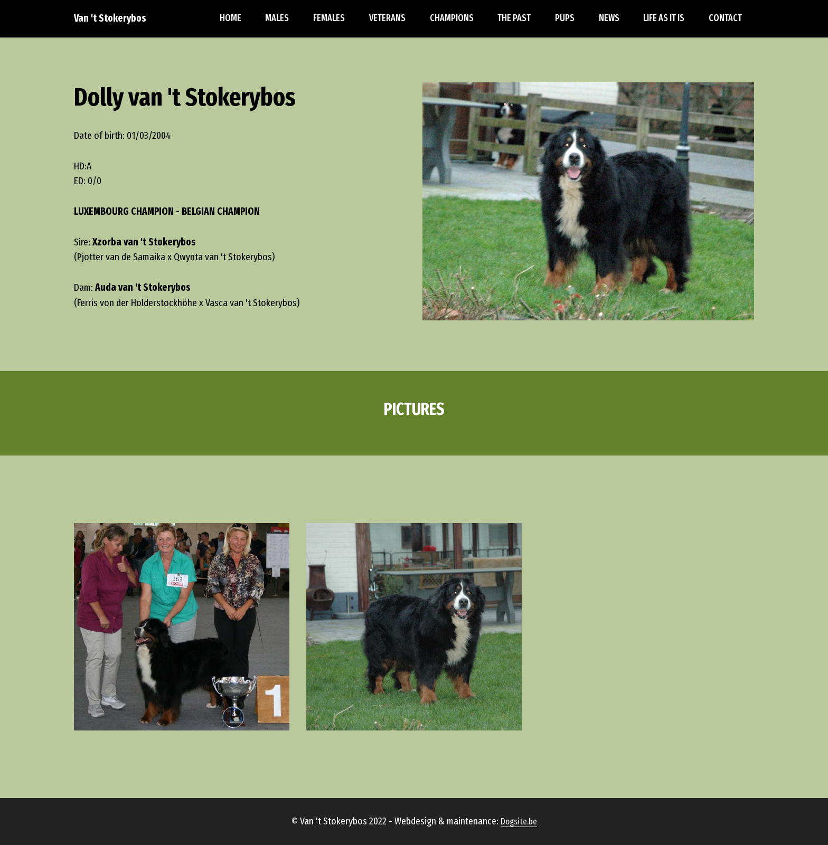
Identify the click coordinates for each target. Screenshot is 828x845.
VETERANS (387, 18)
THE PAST (514, 18)
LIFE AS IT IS (663, 18)
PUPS (565, 18)
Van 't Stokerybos (110, 18)
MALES (277, 18)
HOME (230, 18)
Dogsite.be (518, 837)
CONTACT (725, 18)
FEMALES (329, 18)
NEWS (609, 18)
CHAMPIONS (452, 18)
